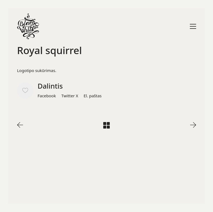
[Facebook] (47, 95)
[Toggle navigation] (193, 26)
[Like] (25, 90)
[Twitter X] (69, 95)
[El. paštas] (93, 95)
